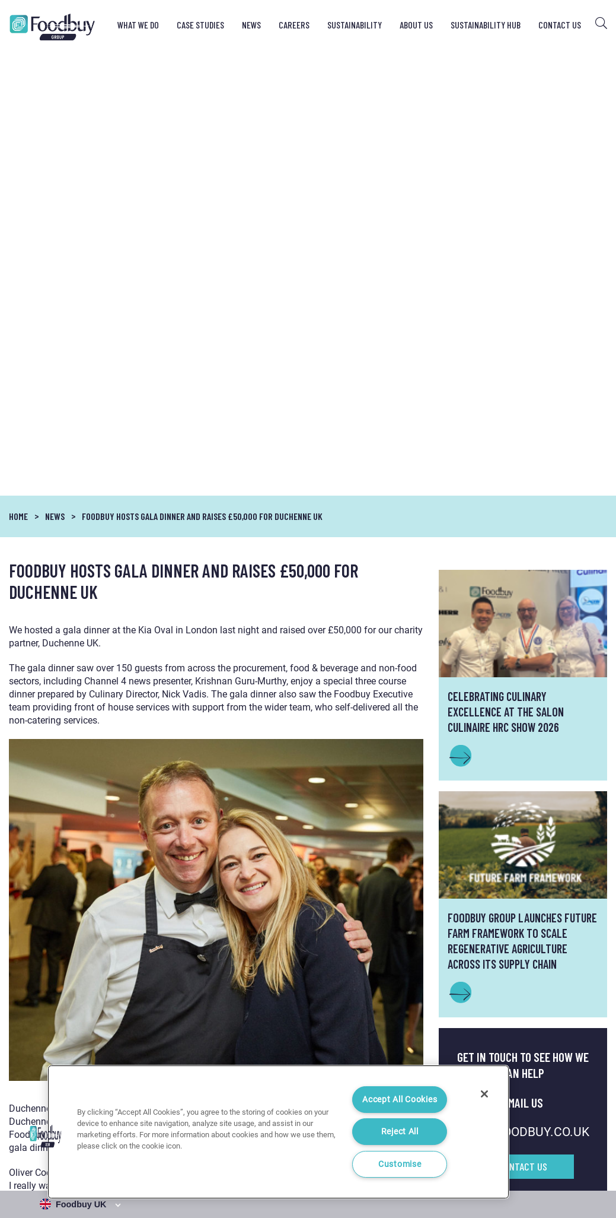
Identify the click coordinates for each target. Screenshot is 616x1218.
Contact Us (559, 24)
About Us (416, 24)
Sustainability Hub (486, 24)
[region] (278, 1132)
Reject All (400, 1132)
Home (18, 71)
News (251, 24)
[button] (46, 1136)
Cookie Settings (581, 1167)
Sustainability (354, 24)
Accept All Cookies (399, 1100)
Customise (399, 1164)
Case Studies (200, 24)
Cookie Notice (523, 1167)
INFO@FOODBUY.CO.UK (523, 687)
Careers (294, 24)
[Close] (484, 1094)
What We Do (138, 24)
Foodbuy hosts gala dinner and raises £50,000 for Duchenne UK (202, 71)
